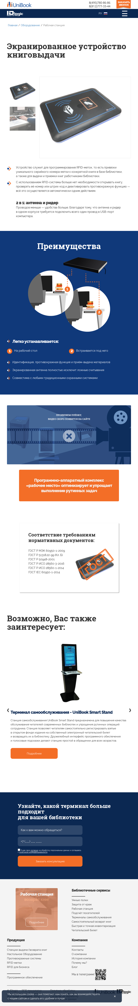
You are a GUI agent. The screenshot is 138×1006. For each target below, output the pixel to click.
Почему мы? (79, 962)
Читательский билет (84, 930)
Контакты (78, 949)
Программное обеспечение (25, 977)
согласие (34, 850)
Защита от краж (82, 904)
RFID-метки (14, 962)
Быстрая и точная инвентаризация (93, 926)
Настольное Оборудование (24, 954)
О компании (79, 954)
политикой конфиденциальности (33, 852)
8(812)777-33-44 (99, 6)
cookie (30, 994)
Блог (75, 967)
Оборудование (30, 25)
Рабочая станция (82, 908)
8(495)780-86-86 (99, 3)
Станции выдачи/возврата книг (27, 949)
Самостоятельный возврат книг (91, 921)
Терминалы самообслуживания (91, 917)
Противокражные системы (24, 958)
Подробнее (34, 753)
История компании (84, 958)
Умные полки (80, 900)
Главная (12, 25)
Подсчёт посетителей (86, 913)
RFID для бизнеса (18, 967)
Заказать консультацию (50, 861)
